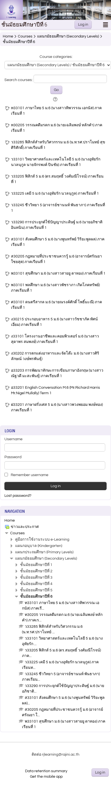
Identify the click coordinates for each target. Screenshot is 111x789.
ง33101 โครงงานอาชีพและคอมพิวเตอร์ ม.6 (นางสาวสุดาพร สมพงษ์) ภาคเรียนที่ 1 (55, 339)
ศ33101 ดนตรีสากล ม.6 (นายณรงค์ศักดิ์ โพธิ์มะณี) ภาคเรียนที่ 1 (56, 305)
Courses (17, 533)
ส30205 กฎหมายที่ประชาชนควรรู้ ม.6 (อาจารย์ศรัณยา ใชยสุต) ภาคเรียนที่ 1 (56, 259)
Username (13, 439)
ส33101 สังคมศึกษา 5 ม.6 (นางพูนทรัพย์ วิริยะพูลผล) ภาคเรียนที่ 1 (57, 242)
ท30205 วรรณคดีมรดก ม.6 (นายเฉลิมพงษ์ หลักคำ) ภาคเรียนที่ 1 (56, 128)
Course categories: (56, 57)
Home (9, 520)
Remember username (26, 475)
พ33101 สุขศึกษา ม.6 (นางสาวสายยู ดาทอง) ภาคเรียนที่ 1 (58, 273)
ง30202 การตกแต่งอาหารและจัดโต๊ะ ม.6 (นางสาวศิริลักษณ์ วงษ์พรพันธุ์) (55, 356)
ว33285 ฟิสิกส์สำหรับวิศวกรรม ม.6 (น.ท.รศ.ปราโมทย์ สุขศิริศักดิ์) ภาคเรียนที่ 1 (58, 145)
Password (12, 457)
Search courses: (19, 80)
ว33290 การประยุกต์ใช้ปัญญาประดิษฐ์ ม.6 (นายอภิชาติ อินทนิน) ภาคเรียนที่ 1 (56, 225)
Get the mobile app (46, 777)
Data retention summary (46, 771)
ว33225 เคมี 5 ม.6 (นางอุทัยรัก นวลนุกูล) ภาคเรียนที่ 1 (55, 193)
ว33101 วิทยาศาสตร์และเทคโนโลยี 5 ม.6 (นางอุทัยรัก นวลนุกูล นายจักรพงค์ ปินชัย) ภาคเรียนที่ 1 (55, 162)
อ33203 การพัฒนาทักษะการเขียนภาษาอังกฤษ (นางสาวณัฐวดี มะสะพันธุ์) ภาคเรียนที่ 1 (57, 373)
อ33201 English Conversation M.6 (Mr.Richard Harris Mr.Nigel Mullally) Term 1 (55, 390)
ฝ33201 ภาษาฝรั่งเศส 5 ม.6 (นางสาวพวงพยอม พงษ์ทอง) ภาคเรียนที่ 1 (57, 407)
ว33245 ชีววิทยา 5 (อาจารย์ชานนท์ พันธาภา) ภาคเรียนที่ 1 (58, 208)
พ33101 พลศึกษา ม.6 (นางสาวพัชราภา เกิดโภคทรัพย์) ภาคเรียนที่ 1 (55, 287)
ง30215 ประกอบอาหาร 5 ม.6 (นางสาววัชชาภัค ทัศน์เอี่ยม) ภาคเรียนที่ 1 (54, 322)
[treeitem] (55, 520)
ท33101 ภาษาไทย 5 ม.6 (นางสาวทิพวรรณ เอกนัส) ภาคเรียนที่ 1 (56, 111)
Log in (83, 24)
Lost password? (17, 496)
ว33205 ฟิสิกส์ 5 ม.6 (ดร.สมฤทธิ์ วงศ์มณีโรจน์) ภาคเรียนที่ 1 (57, 179)
